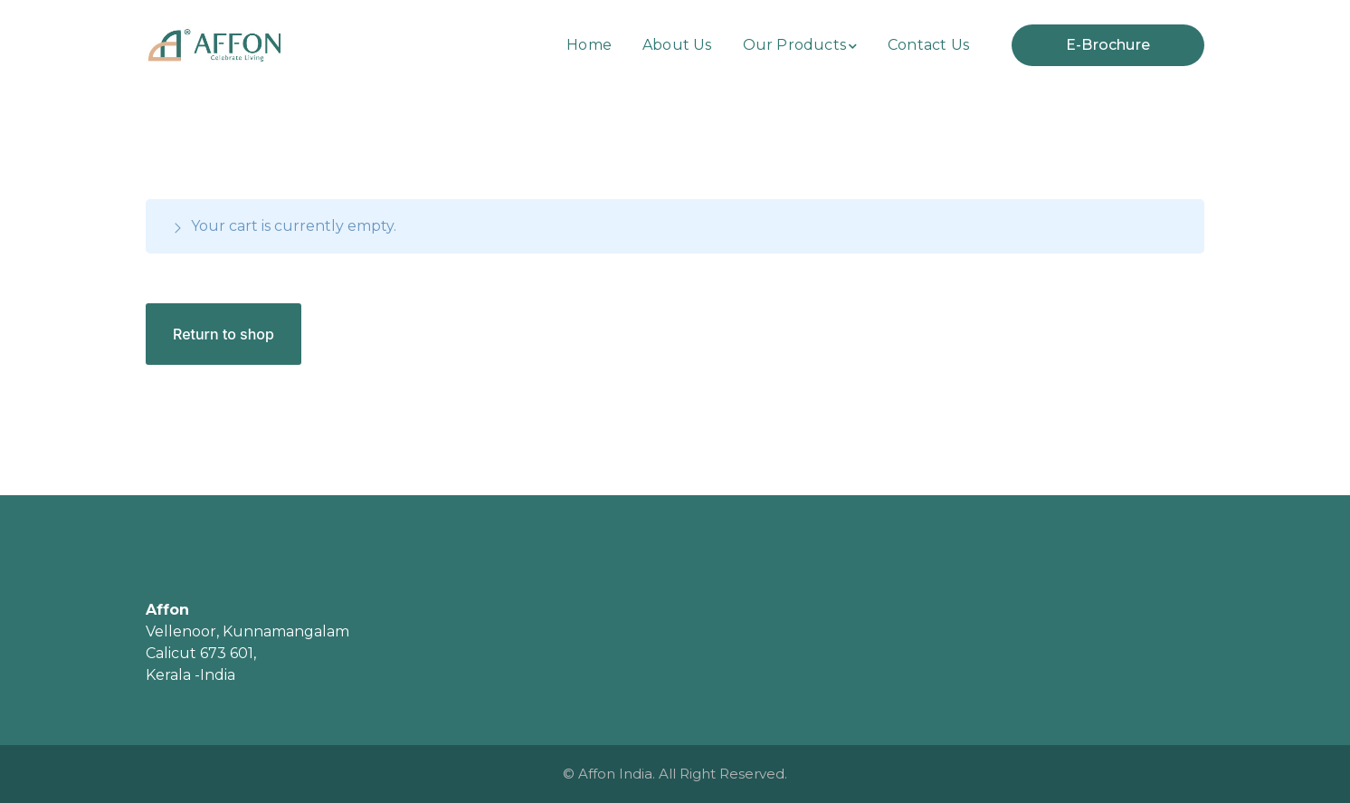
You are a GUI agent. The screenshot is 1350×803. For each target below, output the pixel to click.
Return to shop (223, 334)
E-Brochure (1108, 44)
